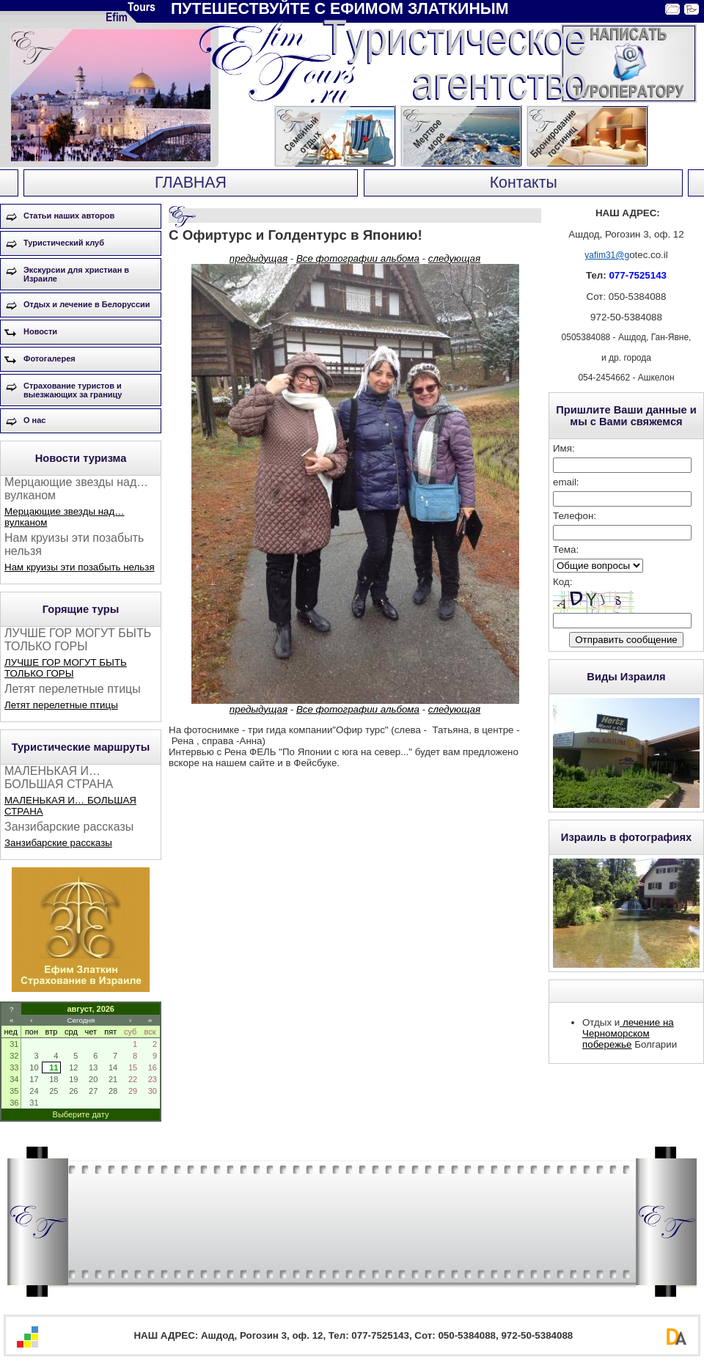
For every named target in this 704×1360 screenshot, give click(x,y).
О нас (34, 420)
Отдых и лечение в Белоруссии (86, 304)
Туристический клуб (63, 242)
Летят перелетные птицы (61, 704)
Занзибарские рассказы (58, 842)
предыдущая (258, 258)
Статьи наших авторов (68, 215)
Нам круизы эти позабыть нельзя (79, 567)
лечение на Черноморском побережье (628, 1033)
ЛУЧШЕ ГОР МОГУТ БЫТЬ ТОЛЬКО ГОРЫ (65, 668)
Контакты (523, 182)
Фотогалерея (49, 358)
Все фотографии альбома (357, 258)
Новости (40, 331)
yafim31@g (606, 255)
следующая (454, 258)
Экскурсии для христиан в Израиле (76, 274)
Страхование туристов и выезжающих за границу (72, 390)
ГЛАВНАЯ (191, 182)
